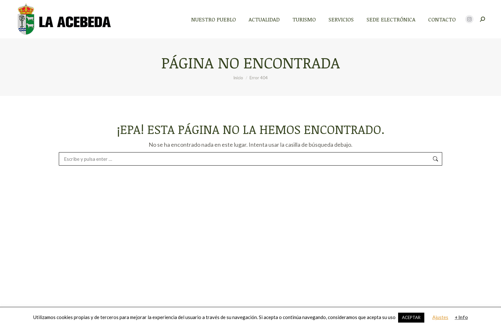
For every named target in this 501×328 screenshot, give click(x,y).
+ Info (461, 317)
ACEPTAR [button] (411, 317)
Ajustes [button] (440, 317)
